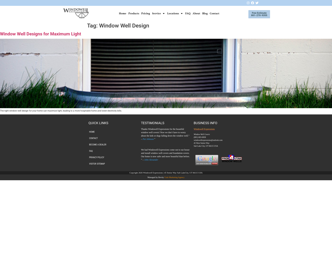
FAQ (185, 13)
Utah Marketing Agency (174, 177)
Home (120, 13)
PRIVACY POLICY (96, 157)
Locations (173, 13)
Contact (212, 13)
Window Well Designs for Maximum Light (40, 34)
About (194, 13)
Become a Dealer (97, 144)
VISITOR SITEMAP (97, 163)
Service (156, 13)
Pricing (143, 13)
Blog (203, 13)
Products (131, 13)
